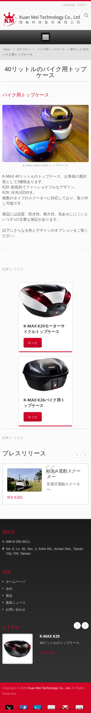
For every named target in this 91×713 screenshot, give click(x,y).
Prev (77, 454)
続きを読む (15, 497)
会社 (9, 588)
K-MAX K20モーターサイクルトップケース (44, 328)
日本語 (81, 5)
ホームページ (15, 581)
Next (85, 454)
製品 (9, 595)
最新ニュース (15, 602)
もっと (33, 342)
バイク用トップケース (51, 49)
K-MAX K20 (50, 636)
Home (6, 49)
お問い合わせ (15, 609)
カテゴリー (24, 49)
